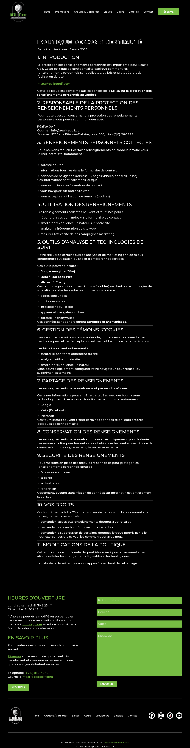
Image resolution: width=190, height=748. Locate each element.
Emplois (134, 11)
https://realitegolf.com (53, 83)
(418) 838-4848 (37, 673)
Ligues (108, 11)
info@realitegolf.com (37, 677)
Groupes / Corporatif (86, 11)
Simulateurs (102, 715)
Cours (120, 11)
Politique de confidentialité (116, 742)
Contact (148, 11)
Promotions (62, 11)
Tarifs (47, 11)
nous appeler (32, 624)
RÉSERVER (168, 11)
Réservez (14, 656)
